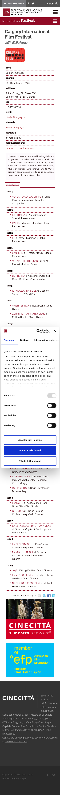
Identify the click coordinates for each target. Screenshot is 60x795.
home (5, 21)
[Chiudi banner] (55, 331)
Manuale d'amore (23, 552)
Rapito (16, 223)
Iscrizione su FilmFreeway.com (21, 148)
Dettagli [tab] (24, 340)
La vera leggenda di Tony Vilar (31, 526)
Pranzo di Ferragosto (26, 468)
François (17, 503)
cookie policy (41, 737)
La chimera (18, 215)
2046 (14, 570)
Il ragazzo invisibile (24, 290)
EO (13, 238)
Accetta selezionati (30, 450)
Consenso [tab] (9, 340)
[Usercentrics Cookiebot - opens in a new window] (37, 331)
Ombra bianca (20, 305)
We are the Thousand (26, 261)
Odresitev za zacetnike (26, 196)
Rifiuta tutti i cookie (30, 461)
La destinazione (22, 544)
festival (14, 21)
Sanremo (17, 253)
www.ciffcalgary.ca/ (16, 127)
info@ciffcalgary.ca (15, 117)
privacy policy (22, 737)
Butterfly (18, 276)
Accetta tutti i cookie (30, 440)
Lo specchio (19, 488)
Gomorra (18, 511)
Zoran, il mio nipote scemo (28, 313)
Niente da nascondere (26, 583)
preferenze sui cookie (16, 741)
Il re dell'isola (21, 476)
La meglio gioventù (24, 575)
